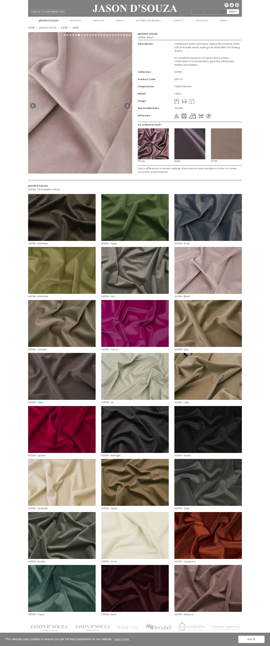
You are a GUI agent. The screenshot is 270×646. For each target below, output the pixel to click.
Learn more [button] (121, 639)
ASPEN (64, 27)
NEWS (223, 20)
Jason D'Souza (47, 27)
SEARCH (233, 11)
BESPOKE (75, 20)
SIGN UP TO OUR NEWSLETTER (48, 11)
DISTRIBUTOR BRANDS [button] (148, 20)
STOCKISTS (202, 20)
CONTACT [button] (178, 20)
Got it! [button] (251, 639)
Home (31, 27)
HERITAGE (98, 20)
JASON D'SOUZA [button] (48, 20)
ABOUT (120, 20)
